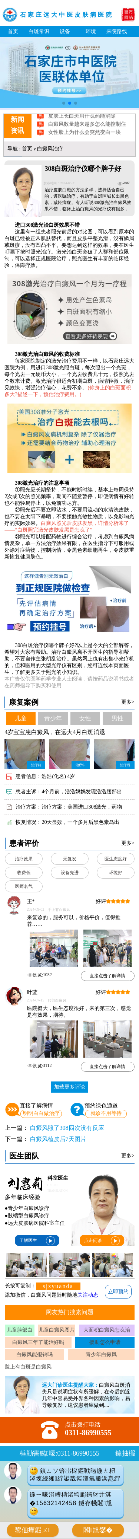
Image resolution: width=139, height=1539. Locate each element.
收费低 (23, 872)
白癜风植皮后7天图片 (58, 1139)
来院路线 (116, 31)
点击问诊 (102, 1240)
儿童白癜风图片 (57, 1330)
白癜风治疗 (50, 149)
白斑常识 (39, 31)
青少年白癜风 (101, 1354)
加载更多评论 (69, 1087)
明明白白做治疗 (41, 1113)
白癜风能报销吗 (34, 1354)
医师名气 (24, 886)
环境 (91, 31)
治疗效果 (24, 858)
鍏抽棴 (125, 1453)
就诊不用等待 (106, 1113)
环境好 (115, 872)
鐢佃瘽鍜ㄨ (33, 1530)
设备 (65, 31)
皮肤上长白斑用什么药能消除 (81, 120)
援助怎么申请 (104, 1342)
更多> (128, 702)
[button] (63, 103)
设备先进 (70, 872)
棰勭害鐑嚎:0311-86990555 (59, 1453)
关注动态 (87, 1295)
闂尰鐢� (98, 1530)
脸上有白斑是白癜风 (28, 1367)
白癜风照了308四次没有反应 (67, 1128)
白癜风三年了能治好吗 (38, 1342)
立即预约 (118, 1291)
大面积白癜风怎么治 (106, 1330)
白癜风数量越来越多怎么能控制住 (87, 128)
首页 (13, 31)
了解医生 (37, 1240)
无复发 (69, 858)
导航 (12, 149)
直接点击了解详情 (107, 975)
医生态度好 (116, 858)
